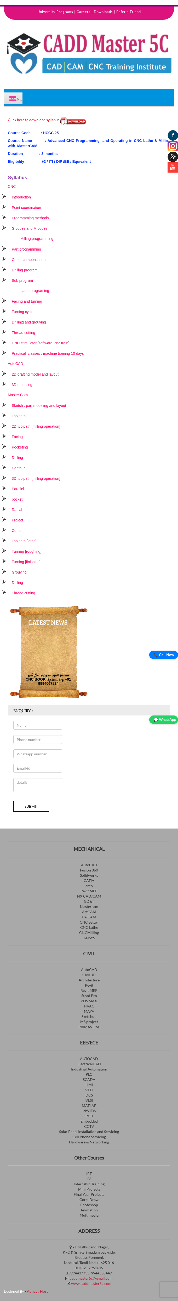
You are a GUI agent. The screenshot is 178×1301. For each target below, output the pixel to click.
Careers (83, 12)
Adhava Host (37, 1291)
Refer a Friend (128, 12)
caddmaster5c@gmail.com (91, 1278)
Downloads (103, 12)
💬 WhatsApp (165, 719)
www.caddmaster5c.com (91, 1283)
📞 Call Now (164, 654)
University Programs (55, 12)
